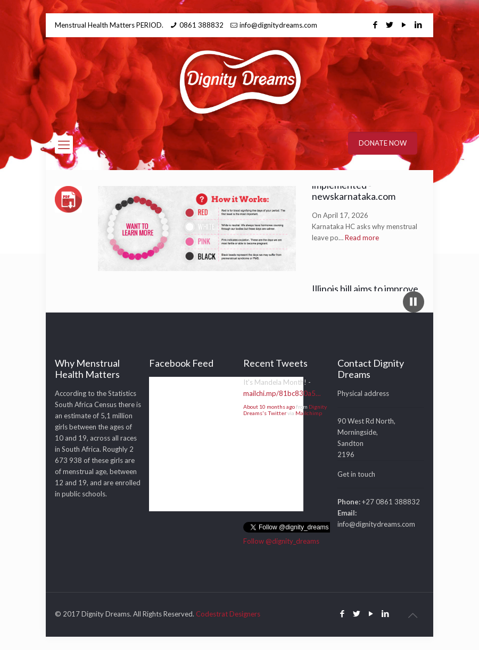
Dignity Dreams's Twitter (285, 409)
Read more (362, 244)
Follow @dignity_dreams (281, 541)
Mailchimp (308, 413)
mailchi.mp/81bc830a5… (281, 393)
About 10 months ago (269, 406)
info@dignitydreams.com (278, 25)
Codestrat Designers (228, 614)
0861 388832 (201, 25)
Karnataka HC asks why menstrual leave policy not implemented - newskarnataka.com (366, 186)
